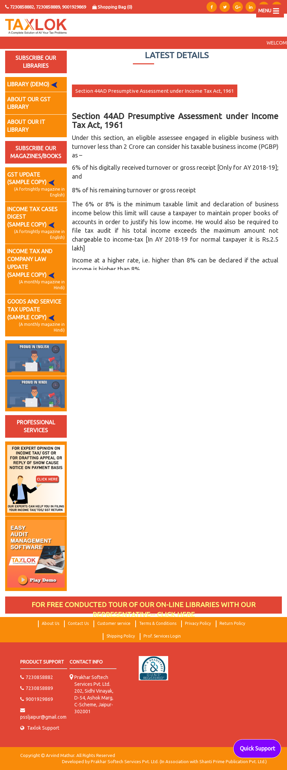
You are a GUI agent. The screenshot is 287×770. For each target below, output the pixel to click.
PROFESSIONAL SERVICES (36, 426)
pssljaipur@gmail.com (43, 714)
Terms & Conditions (157, 623)
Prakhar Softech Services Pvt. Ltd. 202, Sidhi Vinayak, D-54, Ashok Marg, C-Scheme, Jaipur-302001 (93, 694)
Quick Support (257, 748)
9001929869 (74, 6)
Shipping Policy (121, 636)
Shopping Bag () (112, 6)
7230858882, (22, 6)
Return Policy (232, 623)
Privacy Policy (198, 623)
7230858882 (36, 677)
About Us (50, 623)
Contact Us (78, 623)
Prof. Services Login (162, 636)
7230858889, (49, 6)
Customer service (113, 623)
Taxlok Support (39, 728)
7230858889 (36, 688)
